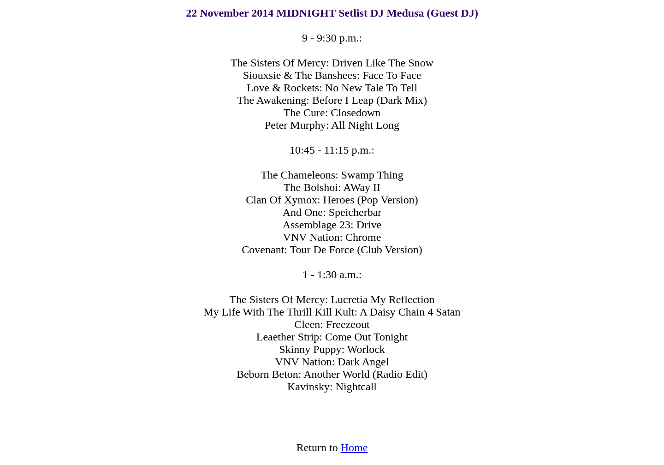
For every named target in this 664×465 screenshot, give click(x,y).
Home (354, 447)
